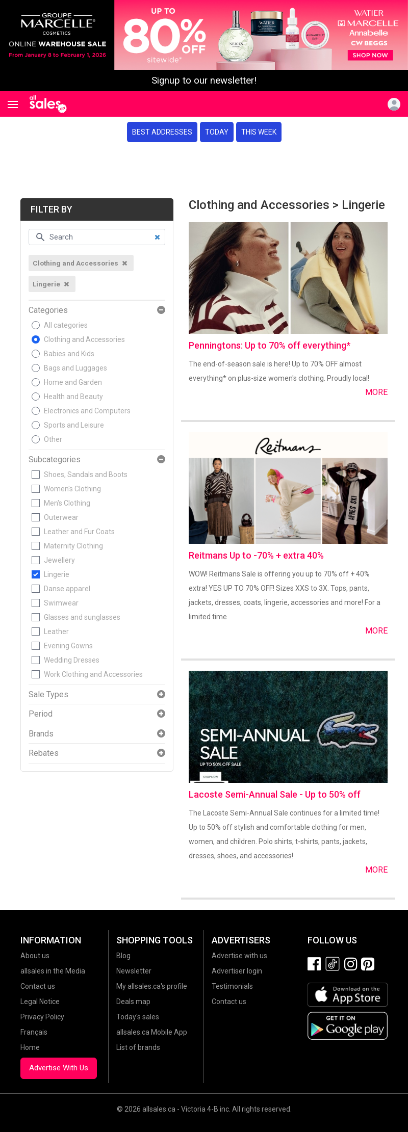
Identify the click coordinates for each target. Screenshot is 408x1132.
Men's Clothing (67, 503)
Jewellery (59, 560)
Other (53, 439)
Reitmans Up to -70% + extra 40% (256, 555)
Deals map (133, 1001)
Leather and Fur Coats (79, 532)
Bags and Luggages (75, 368)
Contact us (37, 986)
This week (258, 132)
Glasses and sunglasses (82, 617)
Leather (56, 631)
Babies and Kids (69, 354)
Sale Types (48, 694)
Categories (48, 310)
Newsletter (133, 971)
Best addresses (162, 132)
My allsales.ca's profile (151, 986)
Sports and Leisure (74, 425)
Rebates (44, 753)
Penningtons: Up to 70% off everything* (269, 345)
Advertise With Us (58, 1067)
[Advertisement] (204, 170)
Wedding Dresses (71, 660)
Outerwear (61, 517)
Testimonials (232, 986)
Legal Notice (40, 1001)
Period (41, 714)
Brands (41, 734)
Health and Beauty (73, 396)
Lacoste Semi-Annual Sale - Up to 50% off (275, 794)
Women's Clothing (72, 489)
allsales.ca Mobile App (151, 1032)
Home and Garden (73, 382)
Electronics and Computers (87, 411)
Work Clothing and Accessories (93, 674)
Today (216, 132)
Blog (123, 956)
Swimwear (61, 603)
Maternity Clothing (73, 546)
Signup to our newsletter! (204, 80)
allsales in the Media (52, 971)
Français (33, 1032)
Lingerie (56, 574)
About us (34, 956)
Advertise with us (239, 956)
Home (30, 1047)
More (376, 392)
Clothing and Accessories (84, 339)
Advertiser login (237, 971)
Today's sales (137, 1017)
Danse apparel (67, 589)
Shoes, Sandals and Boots (86, 474)
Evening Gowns (68, 646)
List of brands (138, 1047)
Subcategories (55, 459)
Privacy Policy (42, 1017)
